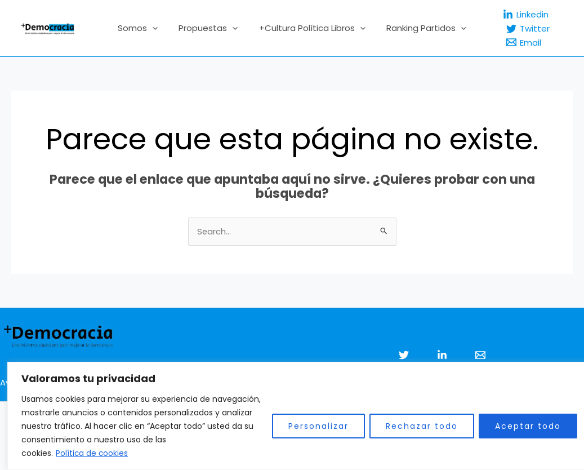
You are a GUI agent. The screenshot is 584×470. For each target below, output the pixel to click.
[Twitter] (519, 29)
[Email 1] (480, 356)
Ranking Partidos (420, 28)
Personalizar (311, 426)
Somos (144, 28)
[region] (292, 416)
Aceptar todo (521, 426)
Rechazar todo (414, 426)
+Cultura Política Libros (310, 28)
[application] (158, 28)
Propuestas (210, 28)
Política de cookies (85, 453)
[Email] (515, 42)
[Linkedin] (517, 15)
